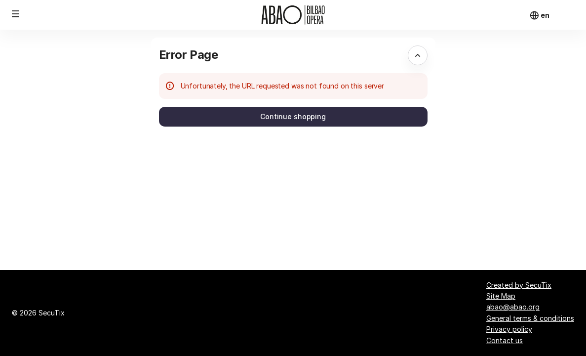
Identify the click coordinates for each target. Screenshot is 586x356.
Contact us (504, 340)
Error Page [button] (188, 54)
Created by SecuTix (518, 285)
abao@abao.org (513, 307)
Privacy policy (509, 329)
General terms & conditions (530, 318)
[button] (16, 14)
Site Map (500, 296)
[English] (545, 15)
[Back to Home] (293, 14)
